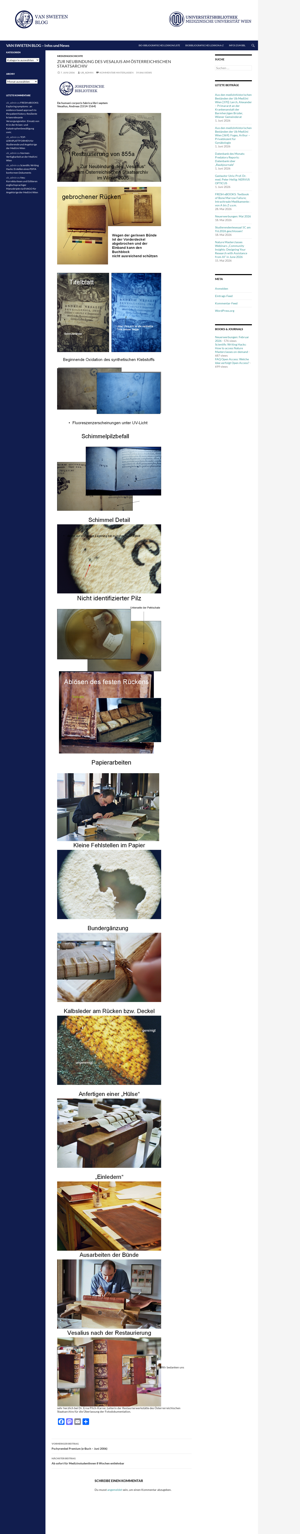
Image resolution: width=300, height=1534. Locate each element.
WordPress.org (224, 310)
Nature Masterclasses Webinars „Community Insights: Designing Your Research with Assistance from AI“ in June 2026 (231, 249)
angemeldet (114, 1489)
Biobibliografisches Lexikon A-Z (204, 45)
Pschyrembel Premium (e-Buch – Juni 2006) (122, 1445)
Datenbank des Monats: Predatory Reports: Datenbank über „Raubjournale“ (230, 159)
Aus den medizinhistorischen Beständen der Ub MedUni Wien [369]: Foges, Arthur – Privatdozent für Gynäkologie (233, 135)
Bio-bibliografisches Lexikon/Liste (159, 45)
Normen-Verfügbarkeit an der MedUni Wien (21, 156)
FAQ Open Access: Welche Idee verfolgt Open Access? (232, 361)
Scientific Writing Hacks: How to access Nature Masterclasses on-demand (231, 348)
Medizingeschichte (70, 56)
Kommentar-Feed (226, 303)
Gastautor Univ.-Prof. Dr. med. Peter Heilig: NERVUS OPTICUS (232, 179)
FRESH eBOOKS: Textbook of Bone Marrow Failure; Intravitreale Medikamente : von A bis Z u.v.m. (232, 199)
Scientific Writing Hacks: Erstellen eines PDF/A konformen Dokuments (22, 169)
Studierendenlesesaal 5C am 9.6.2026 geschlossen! (233, 229)
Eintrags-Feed (224, 296)
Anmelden (221, 288)
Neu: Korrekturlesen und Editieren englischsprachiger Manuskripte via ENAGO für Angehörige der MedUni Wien (22, 185)
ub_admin (86, 72)
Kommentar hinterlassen (117, 72)
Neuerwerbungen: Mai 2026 (233, 216)
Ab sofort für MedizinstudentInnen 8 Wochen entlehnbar (122, 1460)
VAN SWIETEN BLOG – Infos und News (37, 45)
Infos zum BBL (237, 45)
